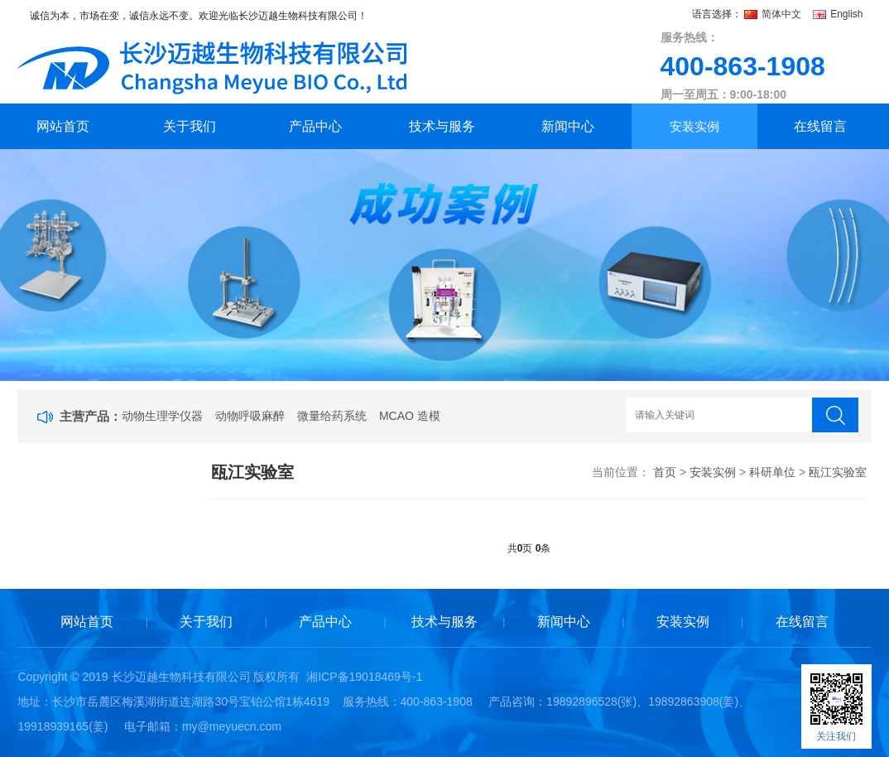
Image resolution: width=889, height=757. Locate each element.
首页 (664, 472)
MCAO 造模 (409, 415)
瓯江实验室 (838, 472)
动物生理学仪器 (162, 415)
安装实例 (694, 126)
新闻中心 (567, 126)
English (838, 14)
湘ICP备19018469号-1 (364, 676)
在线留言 (820, 126)
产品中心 (315, 126)
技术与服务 (442, 126)
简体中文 (774, 14)
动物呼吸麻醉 (250, 415)
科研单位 (772, 472)
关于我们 (189, 126)
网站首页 (62, 126)
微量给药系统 (332, 415)
